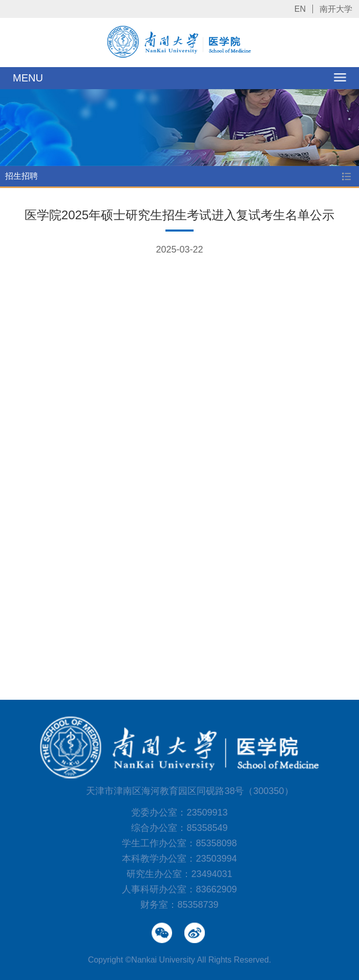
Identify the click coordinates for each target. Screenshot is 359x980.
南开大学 (336, 9)
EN (300, 9)
